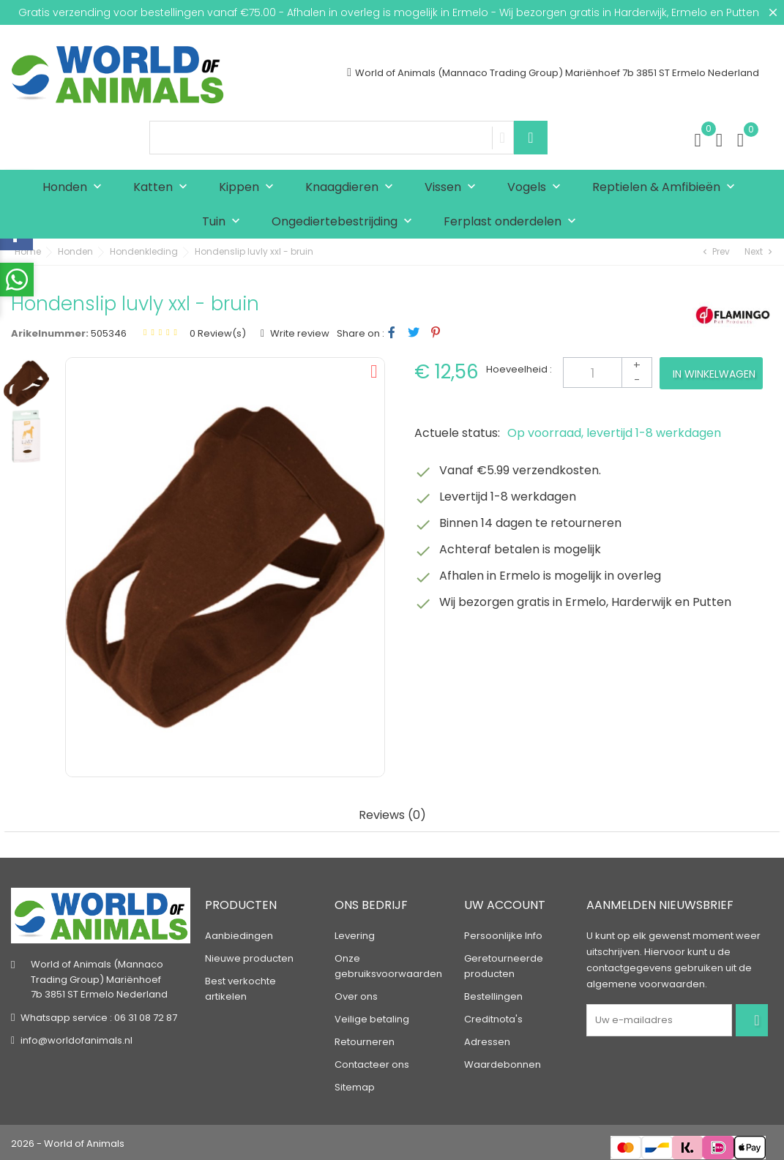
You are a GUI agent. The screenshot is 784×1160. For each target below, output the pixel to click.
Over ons (356, 994)
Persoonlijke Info (503, 933)
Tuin (224, 222)
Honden (75, 187)
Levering (355, 933)
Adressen (487, 1040)
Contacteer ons (372, 1062)
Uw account (504, 902)
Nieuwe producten (249, 956)
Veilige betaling (372, 1017)
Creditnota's (493, 1017)
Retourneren (365, 1040)
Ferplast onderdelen (513, 222)
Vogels (537, 187)
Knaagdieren (352, 187)
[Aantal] (608, 372)
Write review (298, 333)
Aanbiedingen (239, 933)
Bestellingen (493, 994)
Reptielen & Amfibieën (667, 187)
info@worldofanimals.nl (76, 1038)
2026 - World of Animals (67, 1141)
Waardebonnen (502, 1062)
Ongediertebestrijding (345, 222)
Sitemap (355, 1085)
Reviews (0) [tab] (392, 815)
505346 (109, 333)
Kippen (249, 187)
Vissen (453, 187)
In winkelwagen (714, 374)
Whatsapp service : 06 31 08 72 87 (98, 1015)
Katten (163, 187)
